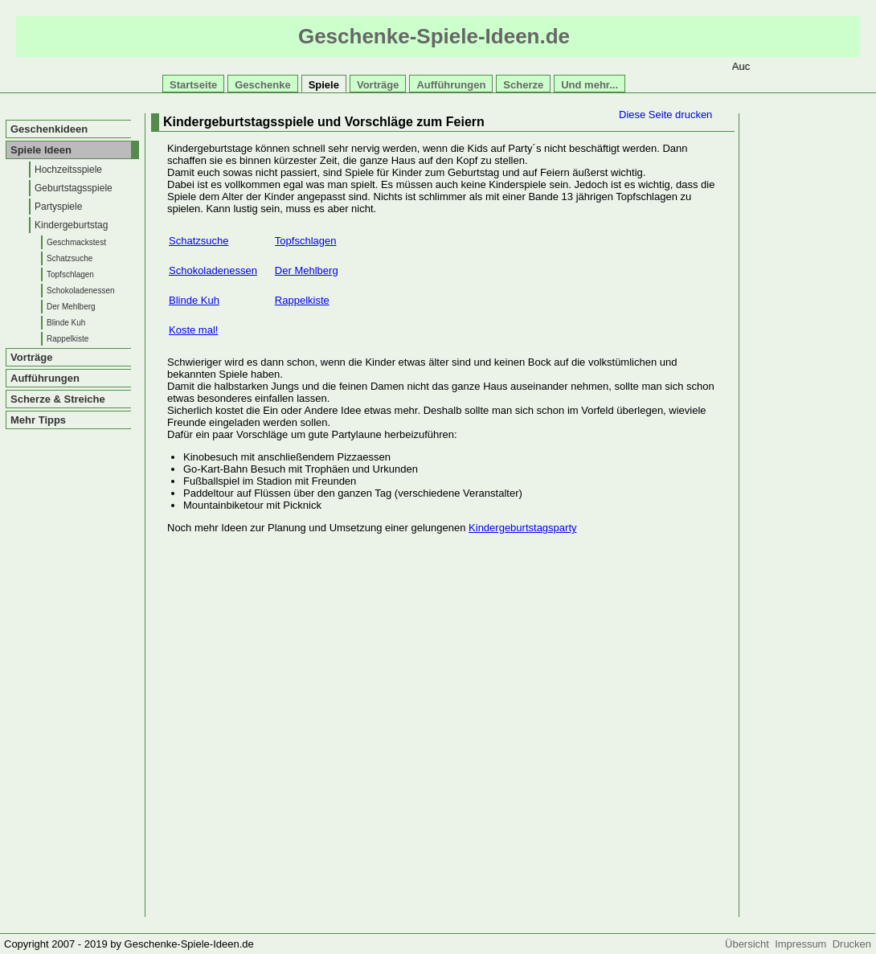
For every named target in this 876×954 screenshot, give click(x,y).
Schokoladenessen (81, 290)
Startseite (193, 85)
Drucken (852, 944)
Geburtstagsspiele (74, 188)
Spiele (324, 85)
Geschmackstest (76, 242)
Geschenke (262, 85)
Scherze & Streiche (57, 399)
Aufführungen (450, 85)
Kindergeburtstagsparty (522, 528)
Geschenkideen (49, 129)
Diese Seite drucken (665, 115)
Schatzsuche (69, 258)
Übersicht (750, 944)
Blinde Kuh (66, 322)
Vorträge (378, 85)
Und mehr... (589, 85)
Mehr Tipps (38, 420)
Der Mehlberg (71, 306)
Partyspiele (58, 206)
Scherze (523, 85)
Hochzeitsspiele (68, 169)
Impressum (804, 944)
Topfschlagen (70, 274)
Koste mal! (193, 330)
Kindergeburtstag (71, 225)
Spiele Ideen (41, 150)
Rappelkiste (67, 338)
